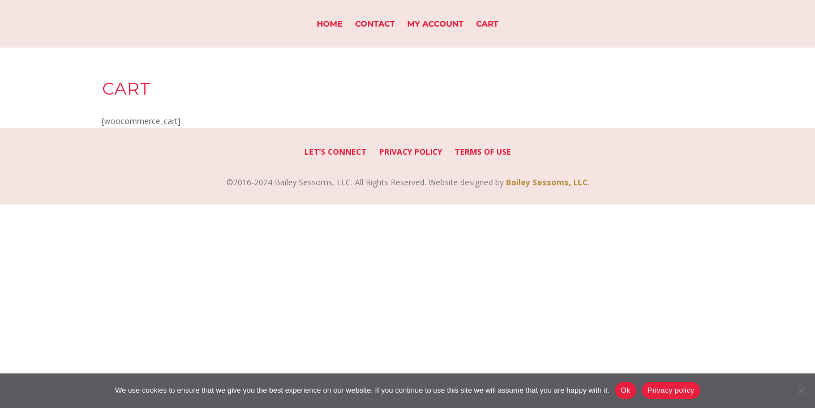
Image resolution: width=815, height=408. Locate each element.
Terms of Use (482, 152)
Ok (625, 390)
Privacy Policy (410, 152)
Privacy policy (670, 390)
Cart (487, 24)
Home (329, 24)
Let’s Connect (335, 152)
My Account (436, 24)
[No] (801, 390)
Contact (374, 24)
